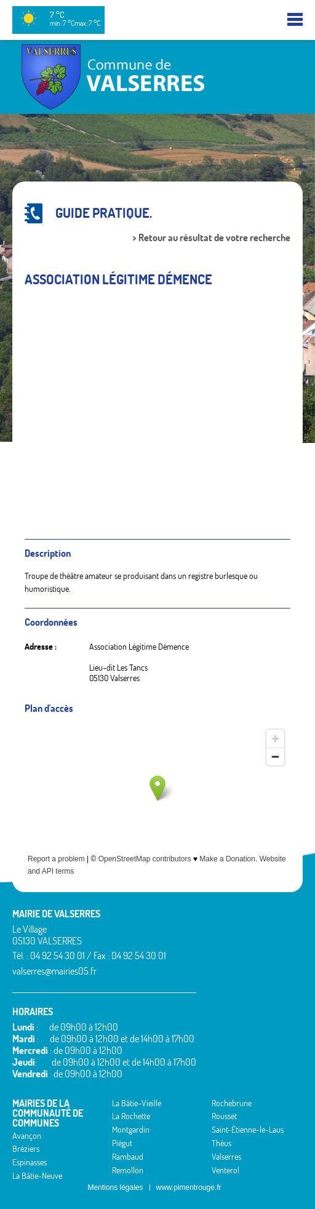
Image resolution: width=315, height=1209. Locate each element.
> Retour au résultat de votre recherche (211, 238)
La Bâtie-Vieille (136, 1103)
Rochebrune (232, 1103)
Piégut (122, 1143)
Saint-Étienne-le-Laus (248, 1129)
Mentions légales (115, 1187)
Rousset (224, 1116)
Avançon (26, 1135)
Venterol (225, 1170)
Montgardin (131, 1129)
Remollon (127, 1170)
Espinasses (29, 1162)
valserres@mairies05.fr (54, 971)
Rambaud (127, 1156)
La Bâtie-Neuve (37, 1175)
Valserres (226, 1156)
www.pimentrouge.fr (188, 1187)
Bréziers (25, 1148)
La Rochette (131, 1116)
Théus (221, 1143)
